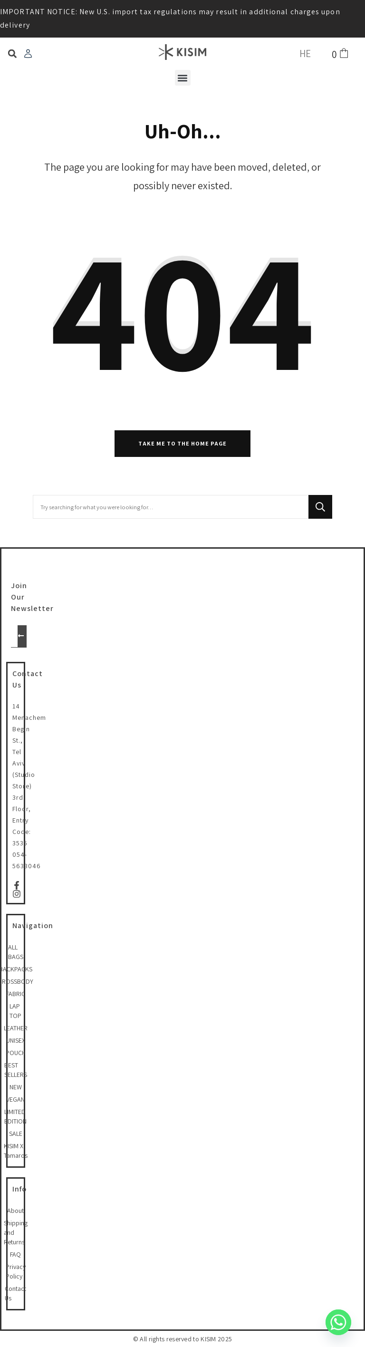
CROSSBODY (15, 981)
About (15, 1210)
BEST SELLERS (15, 1070)
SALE (15, 1133)
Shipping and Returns (15, 1232)
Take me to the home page (182, 443)
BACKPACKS (15, 969)
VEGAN (15, 1099)
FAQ (15, 1254)
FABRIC (15, 993)
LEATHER (15, 1028)
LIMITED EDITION (15, 1116)
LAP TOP (15, 1011)
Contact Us (15, 1293)
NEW (15, 1087)
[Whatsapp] (338, 1322)
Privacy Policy (15, 1271)
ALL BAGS (15, 952)
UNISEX (15, 1040)
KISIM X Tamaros (15, 1151)
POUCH (15, 1052)
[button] (12, 54)
